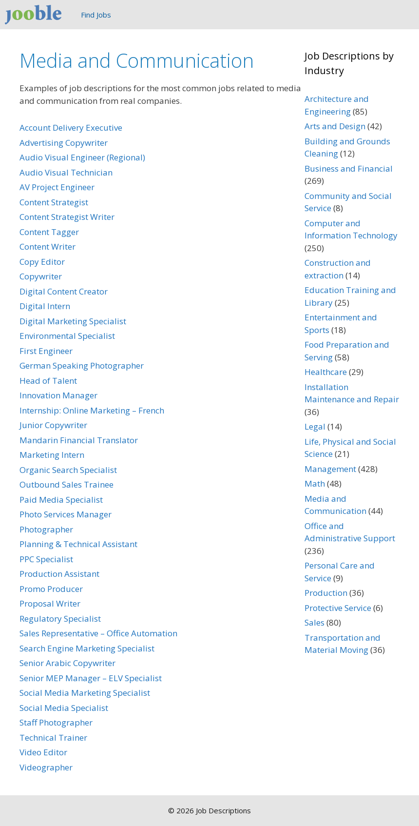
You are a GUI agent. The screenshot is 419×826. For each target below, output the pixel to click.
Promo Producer (51, 588)
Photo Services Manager (65, 514)
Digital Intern (44, 306)
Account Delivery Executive (70, 127)
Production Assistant (59, 573)
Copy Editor (42, 261)
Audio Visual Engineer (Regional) (82, 157)
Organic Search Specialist (68, 469)
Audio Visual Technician (66, 172)
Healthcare (326, 371)
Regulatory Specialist (60, 618)
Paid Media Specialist (61, 499)
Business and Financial (349, 168)
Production (326, 592)
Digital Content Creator (63, 291)
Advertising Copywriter (63, 142)
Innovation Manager (58, 395)
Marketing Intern (51, 454)
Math (315, 483)
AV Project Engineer (57, 187)
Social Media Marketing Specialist (84, 692)
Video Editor (43, 752)
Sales (314, 622)
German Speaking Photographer (81, 365)
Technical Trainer (53, 737)
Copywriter (40, 276)
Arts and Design (335, 126)
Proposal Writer (49, 603)
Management (330, 468)
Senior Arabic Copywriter (67, 663)
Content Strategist (53, 202)
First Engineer (46, 350)
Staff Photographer (56, 722)
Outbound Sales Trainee (66, 484)
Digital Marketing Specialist (72, 321)
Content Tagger (49, 231)
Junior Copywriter (53, 425)
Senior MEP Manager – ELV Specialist (90, 678)
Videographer (46, 767)
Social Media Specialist (63, 707)
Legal (315, 426)
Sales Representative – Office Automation (98, 633)
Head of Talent (48, 380)
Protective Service (338, 607)
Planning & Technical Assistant (78, 544)
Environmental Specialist (67, 335)
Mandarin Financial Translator (78, 440)
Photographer (46, 529)
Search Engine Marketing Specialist (86, 648)
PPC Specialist (46, 559)
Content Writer (47, 246)
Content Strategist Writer (66, 216)
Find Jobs (96, 15)
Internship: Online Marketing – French (91, 410)
